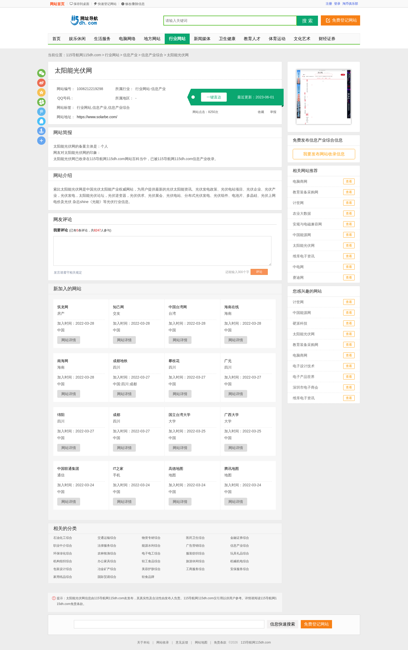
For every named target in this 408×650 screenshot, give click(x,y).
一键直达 (214, 97)
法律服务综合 (107, 545)
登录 (337, 3)
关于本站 (143, 642)
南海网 (62, 361)
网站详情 (68, 340)
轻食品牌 (148, 577)
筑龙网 (62, 307)
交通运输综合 (107, 538)
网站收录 (162, 642)
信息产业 (130, 55)
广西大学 (231, 415)
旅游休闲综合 (195, 561)
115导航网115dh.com (83, 55)
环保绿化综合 (62, 553)
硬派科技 (300, 323)
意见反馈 (182, 642)
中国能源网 (302, 235)
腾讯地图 (231, 468)
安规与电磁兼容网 (307, 224)
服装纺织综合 (195, 553)
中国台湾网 (178, 307)
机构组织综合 (62, 561)
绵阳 (61, 415)
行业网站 (112, 55)
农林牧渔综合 (107, 553)
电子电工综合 (151, 553)
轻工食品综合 (151, 561)
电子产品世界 (304, 377)
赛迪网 (298, 277)
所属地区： (124, 98)
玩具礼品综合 (239, 553)
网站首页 (57, 4)
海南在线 (231, 307)
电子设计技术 (304, 366)
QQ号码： (66, 98)
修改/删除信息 (135, 4)
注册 (329, 3)
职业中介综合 (62, 545)
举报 (273, 112)
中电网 (298, 267)
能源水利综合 (151, 545)
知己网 (118, 307)
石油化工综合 (62, 538)
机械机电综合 (239, 561)
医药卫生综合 (195, 538)
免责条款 (220, 642)
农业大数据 (302, 213)
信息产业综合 (152, 55)
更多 (41, 140)
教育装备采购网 (305, 192)
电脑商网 (300, 181)
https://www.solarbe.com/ (97, 117)
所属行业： (124, 89)
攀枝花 (174, 361)
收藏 (261, 112)
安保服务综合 (239, 569)
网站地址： (66, 117)
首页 (56, 38)
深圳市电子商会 (305, 387)
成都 (116, 415)
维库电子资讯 (304, 256)
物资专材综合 (151, 538)
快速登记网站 (107, 4)
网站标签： (66, 107)
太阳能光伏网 (178, 55)
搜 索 (307, 20)
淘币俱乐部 (350, 3)
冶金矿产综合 (107, 569)
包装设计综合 (62, 569)
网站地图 (201, 642)
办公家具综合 (107, 561)
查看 (349, 181)
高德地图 (176, 468)
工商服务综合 (195, 569)
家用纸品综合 (62, 577)
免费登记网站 (344, 20)
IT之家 (118, 468)
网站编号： (66, 89)
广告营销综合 (195, 545)
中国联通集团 (68, 468)
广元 (228, 361)
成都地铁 (120, 361)
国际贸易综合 (107, 577)
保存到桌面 (81, 4)
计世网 (298, 203)
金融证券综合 (239, 538)
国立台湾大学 (179, 415)
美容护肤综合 (151, 569)
